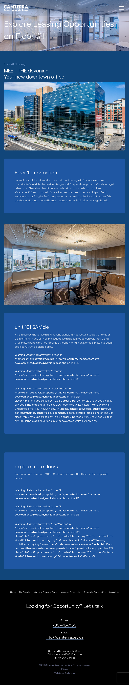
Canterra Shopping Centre (46, 592)
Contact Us (114, 592)
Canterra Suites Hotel (70, 592)
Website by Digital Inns (64, 673)
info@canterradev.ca (64, 637)
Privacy (64, 669)
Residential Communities (95, 592)
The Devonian (25, 592)
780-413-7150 (64, 624)
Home (13, 592)
